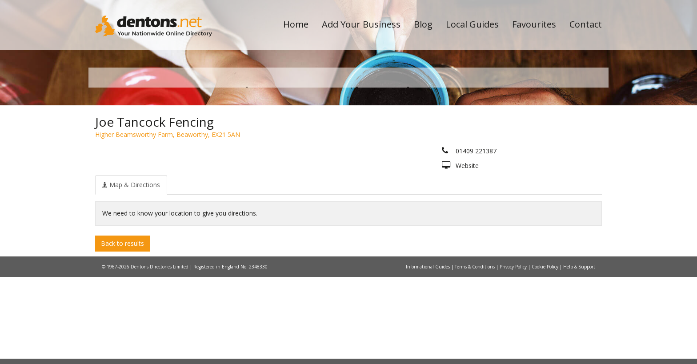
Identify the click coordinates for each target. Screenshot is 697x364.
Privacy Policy (514, 354)
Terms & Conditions (475, 354)
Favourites (534, 24)
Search (541, 143)
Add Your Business (361, 24)
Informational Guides (428, 354)
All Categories (336, 158)
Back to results (122, 330)
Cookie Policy (546, 354)
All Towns (138, 158)
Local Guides (472, 24)
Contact (585, 24)
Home (295, 24)
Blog (423, 24)
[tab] (131, 271)
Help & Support (579, 354)
